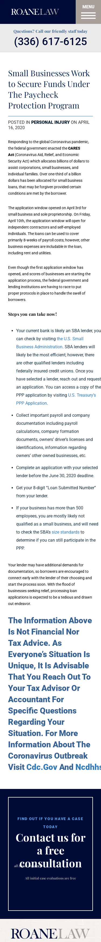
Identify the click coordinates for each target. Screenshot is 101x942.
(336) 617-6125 (50, 41)
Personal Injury (50, 122)
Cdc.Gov (41, 767)
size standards (65, 532)
